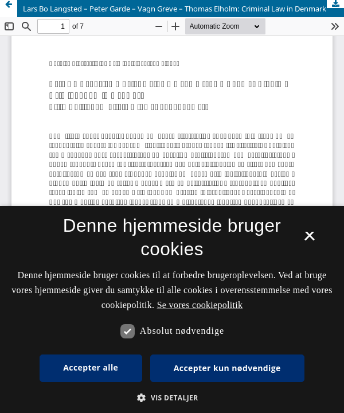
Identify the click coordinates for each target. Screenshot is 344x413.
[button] (172, 398)
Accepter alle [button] (90, 367)
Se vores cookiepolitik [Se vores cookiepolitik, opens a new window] (200, 305)
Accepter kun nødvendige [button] (227, 368)
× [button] (309, 240)
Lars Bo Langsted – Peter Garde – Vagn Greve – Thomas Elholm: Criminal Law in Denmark (174, 8)
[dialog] (172, 309)
